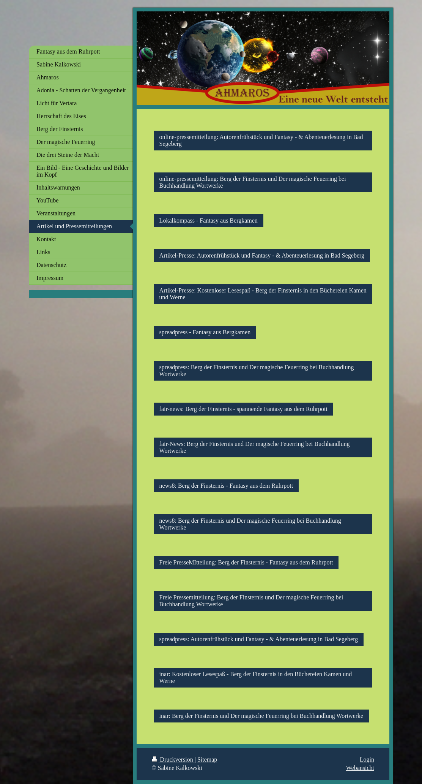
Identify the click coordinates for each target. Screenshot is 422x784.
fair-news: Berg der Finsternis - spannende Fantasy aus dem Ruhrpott (243, 409)
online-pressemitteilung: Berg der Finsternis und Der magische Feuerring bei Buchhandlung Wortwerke (252, 182)
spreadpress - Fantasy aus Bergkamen (205, 332)
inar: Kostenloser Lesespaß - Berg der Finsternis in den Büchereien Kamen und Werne (255, 677)
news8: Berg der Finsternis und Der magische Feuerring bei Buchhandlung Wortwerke (250, 524)
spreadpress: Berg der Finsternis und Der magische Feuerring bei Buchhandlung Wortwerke (256, 370)
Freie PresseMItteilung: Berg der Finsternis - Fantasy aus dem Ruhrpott (246, 562)
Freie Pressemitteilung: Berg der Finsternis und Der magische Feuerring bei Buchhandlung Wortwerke (251, 600)
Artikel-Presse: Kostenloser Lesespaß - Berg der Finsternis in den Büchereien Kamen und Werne (263, 293)
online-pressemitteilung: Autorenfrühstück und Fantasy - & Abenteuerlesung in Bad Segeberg (261, 140)
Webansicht (360, 768)
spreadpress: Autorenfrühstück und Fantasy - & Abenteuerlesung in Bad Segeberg (258, 639)
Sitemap (207, 759)
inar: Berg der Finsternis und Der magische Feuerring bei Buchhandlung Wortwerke (261, 716)
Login (367, 759)
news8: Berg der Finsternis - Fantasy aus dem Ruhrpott (226, 485)
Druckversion (173, 759)
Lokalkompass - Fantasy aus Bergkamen (208, 220)
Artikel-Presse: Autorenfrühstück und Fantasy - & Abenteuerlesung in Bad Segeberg (261, 255)
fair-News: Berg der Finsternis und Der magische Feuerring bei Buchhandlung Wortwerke (254, 447)
